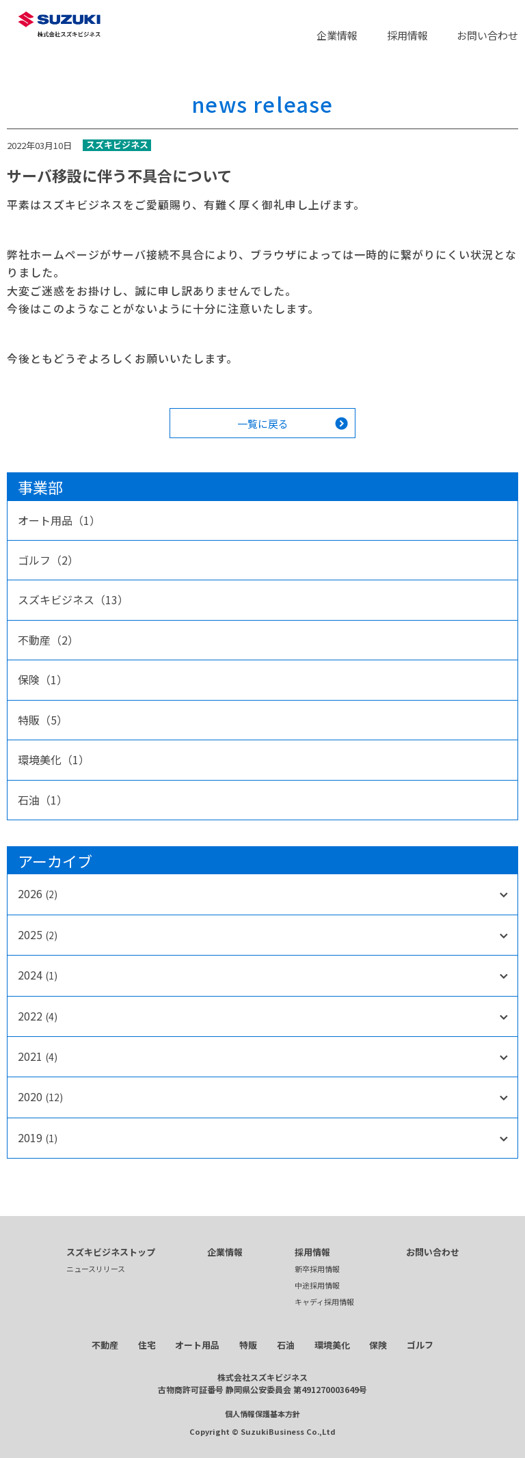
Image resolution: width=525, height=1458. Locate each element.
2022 (37, 1016)
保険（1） (43, 679)
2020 (40, 1096)
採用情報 (407, 35)
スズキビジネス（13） (73, 599)
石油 (286, 1344)
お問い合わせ (487, 35)
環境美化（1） (54, 759)
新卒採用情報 (317, 1268)
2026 (37, 893)
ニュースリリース (95, 1268)
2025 (37, 934)
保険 (378, 1344)
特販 (248, 1344)
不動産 (105, 1344)
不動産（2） (48, 640)
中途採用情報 (317, 1285)
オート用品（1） (59, 520)
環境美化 (332, 1344)
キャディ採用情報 (324, 1301)
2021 (37, 1056)
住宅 (147, 1344)
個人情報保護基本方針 (262, 1413)
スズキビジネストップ (110, 1251)
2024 (37, 975)
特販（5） (43, 720)
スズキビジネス (117, 145)
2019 (37, 1137)
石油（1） (43, 800)
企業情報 (337, 35)
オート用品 (197, 1344)
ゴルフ (420, 1344)
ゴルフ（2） (48, 560)
